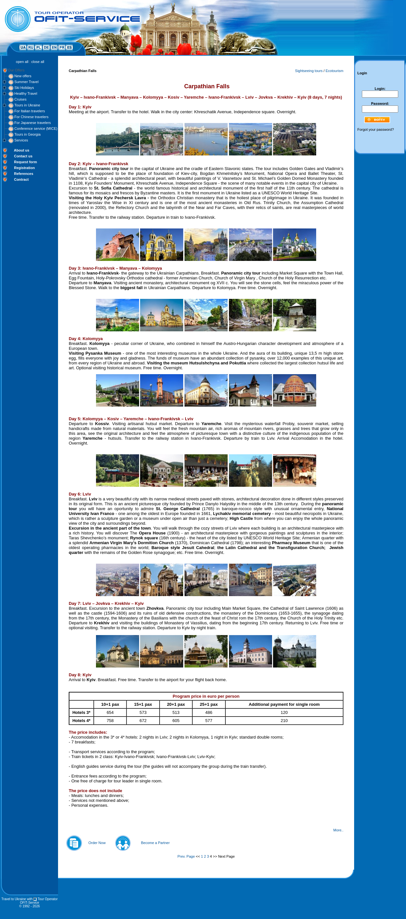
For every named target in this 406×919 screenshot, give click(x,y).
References (23, 174)
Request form (25, 162)
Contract (21, 179)
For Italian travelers (29, 111)
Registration (24, 168)
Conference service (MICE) (35, 128)
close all (37, 62)
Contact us (23, 156)
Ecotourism (334, 71)
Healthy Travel (25, 93)
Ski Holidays (24, 88)
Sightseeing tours (309, 71)
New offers (22, 76)
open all (22, 62)
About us (22, 150)
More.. (338, 830)
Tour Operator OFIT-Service (39, 900)
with (30, 899)
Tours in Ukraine (27, 105)
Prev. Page (186, 856)
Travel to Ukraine (13, 899)
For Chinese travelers (31, 117)
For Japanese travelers (32, 123)
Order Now (96, 843)
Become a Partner (155, 843)
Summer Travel (26, 82)
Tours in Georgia (27, 134)
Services (21, 140)
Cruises (20, 99)
